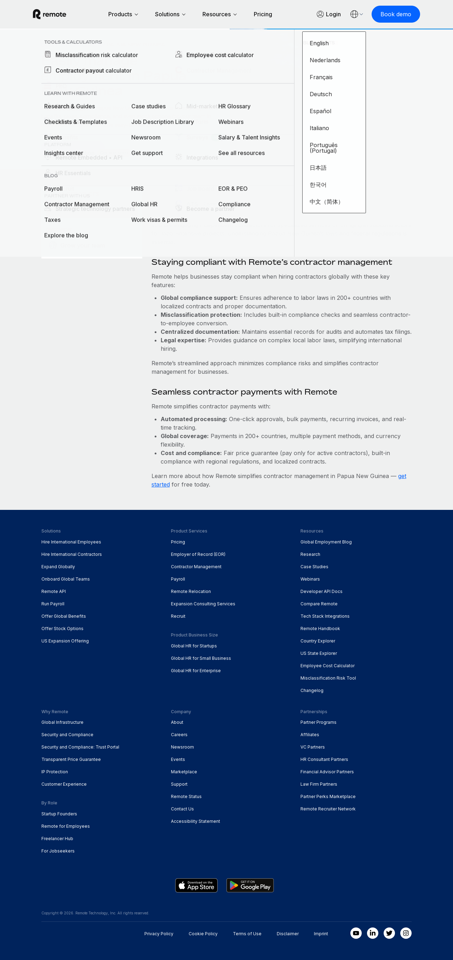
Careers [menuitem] (179, 734)
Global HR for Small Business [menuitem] (201, 658)
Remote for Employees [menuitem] (65, 826)
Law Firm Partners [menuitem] (318, 784)
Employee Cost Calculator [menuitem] (327, 665)
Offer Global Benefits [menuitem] (63, 616)
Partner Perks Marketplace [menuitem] (328, 796)
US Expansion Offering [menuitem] (65, 641)
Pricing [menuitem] (178, 542)
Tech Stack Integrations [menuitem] (325, 616)
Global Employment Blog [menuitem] (326, 542)
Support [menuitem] (179, 784)
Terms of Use (247, 933)
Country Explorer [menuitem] (71, 44)
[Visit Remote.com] (58, 17)
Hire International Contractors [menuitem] (71, 554)
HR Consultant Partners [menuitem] (324, 759)
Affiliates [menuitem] (309, 734)
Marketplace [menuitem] (184, 771)
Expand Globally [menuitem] (58, 566)
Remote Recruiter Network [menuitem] (328, 808)
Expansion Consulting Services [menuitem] (203, 603)
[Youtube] (356, 933)
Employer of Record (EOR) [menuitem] (198, 554)
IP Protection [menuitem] (54, 771)
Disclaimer (288, 933)
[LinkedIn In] (372, 933)
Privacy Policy (158, 933)
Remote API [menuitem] (53, 591)
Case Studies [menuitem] (314, 566)
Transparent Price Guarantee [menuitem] (71, 759)
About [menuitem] (177, 722)
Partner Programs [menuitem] (318, 722)
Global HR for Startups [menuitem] (194, 645)
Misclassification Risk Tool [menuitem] (328, 678)
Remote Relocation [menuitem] (191, 591)
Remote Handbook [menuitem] (320, 628)
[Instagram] (406, 933)
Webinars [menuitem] (310, 579)
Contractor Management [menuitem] (196, 566)
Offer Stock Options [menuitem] (62, 628)
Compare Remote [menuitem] (319, 603)
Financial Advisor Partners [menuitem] (327, 771)
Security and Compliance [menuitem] (67, 734)
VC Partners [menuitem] (312, 747)
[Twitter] (389, 933)
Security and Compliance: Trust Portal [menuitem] (80, 747)
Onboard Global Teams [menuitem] (65, 579)
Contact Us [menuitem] (182, 808)
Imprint (321, 933)
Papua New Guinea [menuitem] (136, 44)
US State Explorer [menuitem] (318, 653)
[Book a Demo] (73, 149)
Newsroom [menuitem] (182, 747)
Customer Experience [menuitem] (64, 784)
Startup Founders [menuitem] (59, 813)
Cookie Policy (203, 933)
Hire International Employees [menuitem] (71, 542)
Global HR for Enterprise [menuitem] (196, 670)
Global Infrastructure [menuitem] (62, 722)
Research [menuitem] (310, 554)
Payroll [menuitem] (178, 579)
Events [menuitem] (178, 759)
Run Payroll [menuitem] (52, 603)
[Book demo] (387, 14)
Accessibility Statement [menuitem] (195, 821)
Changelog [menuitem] (311, 690)
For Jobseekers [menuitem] (58, 851)
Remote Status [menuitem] (186, 796)
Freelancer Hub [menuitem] (57, 838)
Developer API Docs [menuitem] (321, 591)
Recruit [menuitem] (178, 616)
